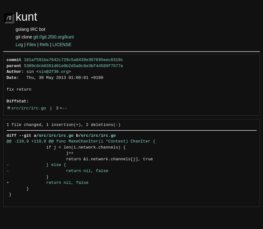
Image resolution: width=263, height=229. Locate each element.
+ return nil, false (47, 183)
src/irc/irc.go (28, 108)
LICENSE (62, 44)
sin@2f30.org (54, 72)
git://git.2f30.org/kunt (53, 36)
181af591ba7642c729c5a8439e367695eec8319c (73, 60)
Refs (44, 44)
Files (31, 44)
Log (19, 44)
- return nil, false (57, 171)
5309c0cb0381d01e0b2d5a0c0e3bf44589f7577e (73, 66)
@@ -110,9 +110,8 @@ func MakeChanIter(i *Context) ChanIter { (81, 141)
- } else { (36, 165)
